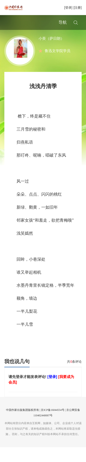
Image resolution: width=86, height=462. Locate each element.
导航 (62, 22)
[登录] (68, 7)
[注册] (77, 7)
